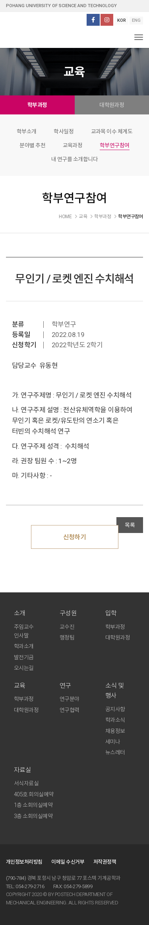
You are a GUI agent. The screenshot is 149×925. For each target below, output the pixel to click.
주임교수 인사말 (24, 631)
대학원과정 (111, 105)
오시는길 (24, 668)
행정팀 (67, 637)
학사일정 (64, 131)
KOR (121, 20)
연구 (65, 685)
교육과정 (73, 145)
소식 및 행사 (114, 691)
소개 (19, 613)
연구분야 (69, 699)
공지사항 (115, 709)
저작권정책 (104, 862)
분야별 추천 (32, 145)
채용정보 (115, 731)
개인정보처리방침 (24, 862)
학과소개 (24, 646)
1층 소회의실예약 (33, 805)
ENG (136, 20)
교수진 (67, 627)
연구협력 (69, 710)
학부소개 (27, 131)
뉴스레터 (115, 752)
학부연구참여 (115, 145)
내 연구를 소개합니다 (74, 159)
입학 (111, 613)
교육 (19, 685)
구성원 (68, 613)
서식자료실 (26, 783)
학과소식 (115, 720)
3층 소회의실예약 (33, 816)
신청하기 (74, 537)
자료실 (22, 770)
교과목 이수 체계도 (112, 131)
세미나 (112, 741)
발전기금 (24, 657)
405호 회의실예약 (34, 794)
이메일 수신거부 (67, 862)
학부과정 (37, 105)
